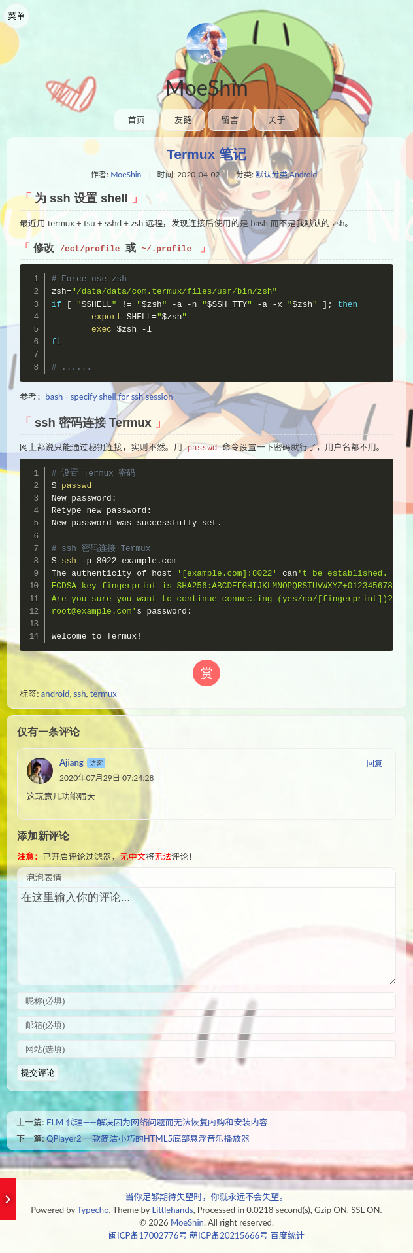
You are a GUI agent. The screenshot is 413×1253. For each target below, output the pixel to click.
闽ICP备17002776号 (147, 1235)
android (55, 693)
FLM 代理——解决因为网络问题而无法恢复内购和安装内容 (157, 1122)
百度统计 (288, 1235)
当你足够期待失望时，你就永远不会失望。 (206, 1196)
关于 (276, 120)
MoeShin (206, 87)
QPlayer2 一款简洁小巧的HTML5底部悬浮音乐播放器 (148, 1138)
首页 (135, 120)
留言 (230, 120)
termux (103, 693)
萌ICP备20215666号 (229, 1235)
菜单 (16, 16)
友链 (182, 120)
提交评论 (38, 1073)
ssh (80, 693)
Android (303, 174)
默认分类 (272, 174)
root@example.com (92, 611)
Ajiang (71, 762)
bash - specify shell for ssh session (109, 396)
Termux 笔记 (206, 154)
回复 (374, 763)
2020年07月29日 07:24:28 (106, 778)
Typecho (93, 1210)
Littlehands (172, 1210)
